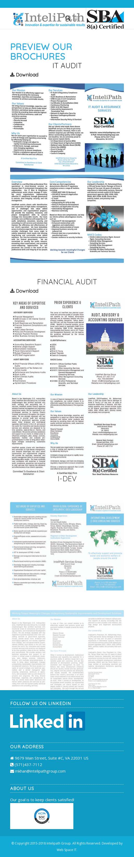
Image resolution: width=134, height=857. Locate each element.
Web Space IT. (67, 850)
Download (24, 76)
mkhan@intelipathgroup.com (40, 771)
